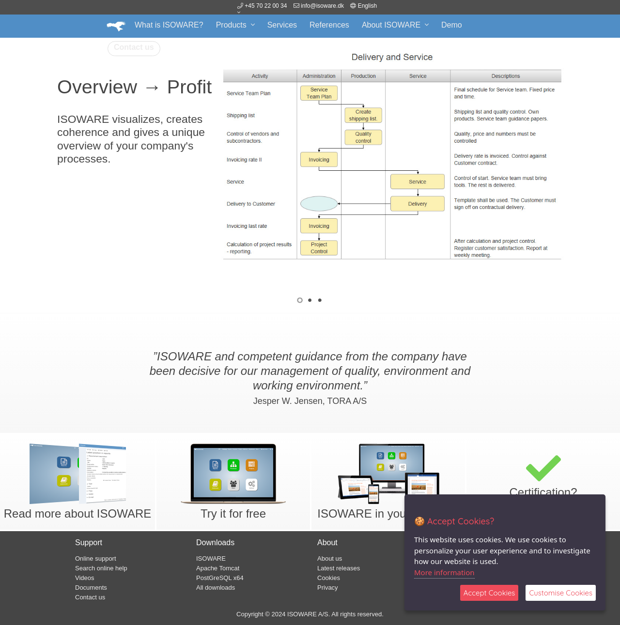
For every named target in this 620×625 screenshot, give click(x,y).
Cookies (328, 577)
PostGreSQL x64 (220, 577)
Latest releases (338, 568)
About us (329, 558)
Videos (84, 577)
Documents (91, 587)
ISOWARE (211, 558)
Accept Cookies (489, 592)
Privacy (327, 587)
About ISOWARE (395, 25)
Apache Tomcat (217, 568)
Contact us (134, 47)
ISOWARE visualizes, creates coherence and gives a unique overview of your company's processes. (131, 138)
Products (235, 25)
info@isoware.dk (322, 5)
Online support (95, 558)
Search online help (101, 568)
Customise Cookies (560, 592)
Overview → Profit (134, 86)
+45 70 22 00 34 (262, 5)
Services (282, 25)
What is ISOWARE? (169, 25)
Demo (451, 25)
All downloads (215, 587)
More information (444, 572)
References (329, 25)
